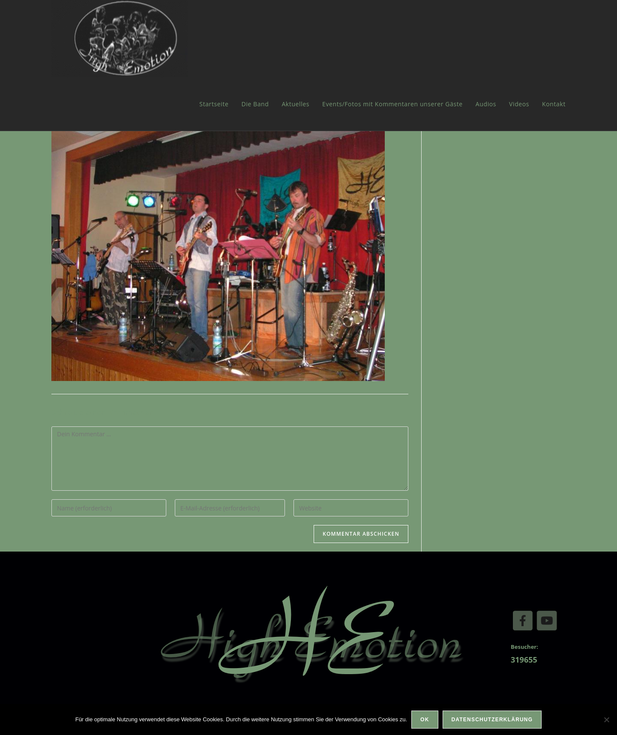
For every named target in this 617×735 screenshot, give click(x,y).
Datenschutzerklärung (492, 720)
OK (424, 720)
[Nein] (606, 719)
